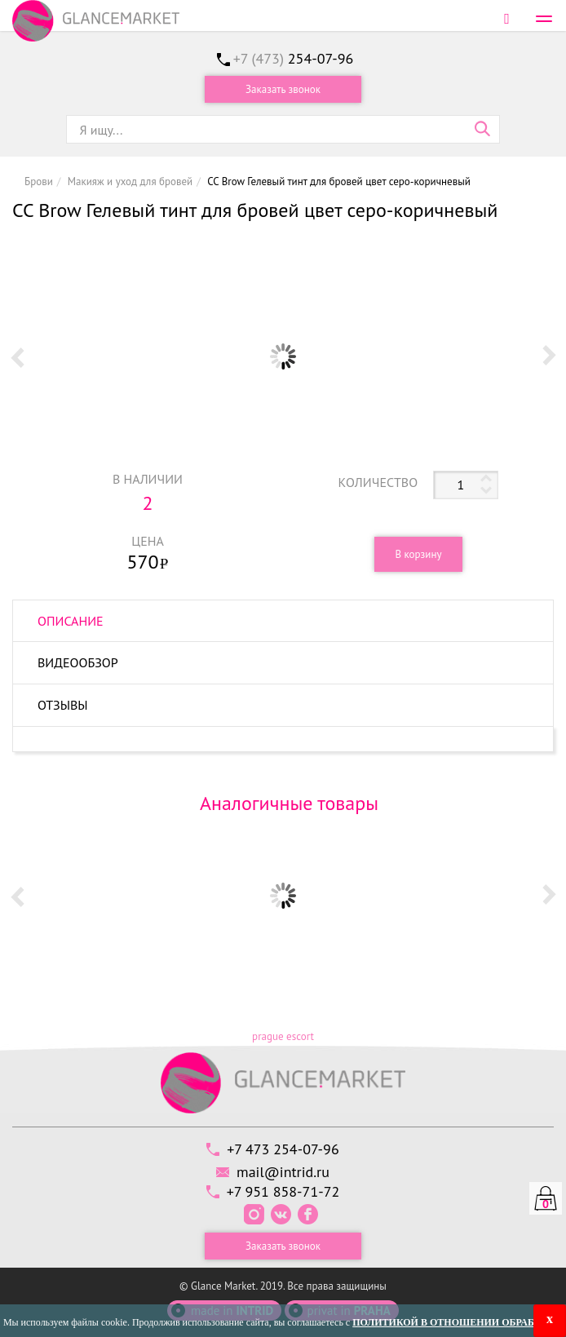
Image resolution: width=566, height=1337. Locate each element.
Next (549, 356)
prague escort (283, 1036)
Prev (17, 356)
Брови (38, 181)
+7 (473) (293, 58)
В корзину (418, 554)
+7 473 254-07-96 (282, 1149)
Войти (507, 18)
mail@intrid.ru (283, 1171)
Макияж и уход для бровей (130, 181)
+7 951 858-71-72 (283, 1191)
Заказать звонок (283, 89)
